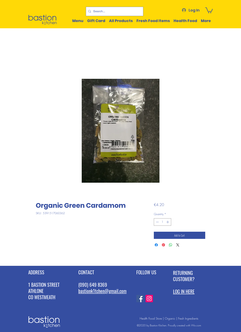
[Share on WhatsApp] (170, 245)
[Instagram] (149, 298)
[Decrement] (156, 222)
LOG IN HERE (183, 291)
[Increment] (168, 222)
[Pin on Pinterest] (163, 245)
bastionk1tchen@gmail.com (102, 290)
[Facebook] (140, 298)
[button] (209, 10)
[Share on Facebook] (156, 245)
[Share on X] (177, 245)
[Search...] (114, 11)
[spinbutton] (162, 222)
